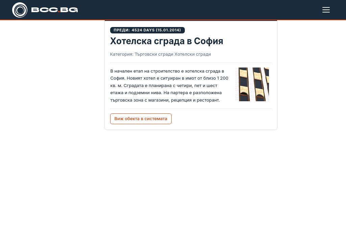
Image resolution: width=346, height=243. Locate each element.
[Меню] (327, 9)
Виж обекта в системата (141, 118)
